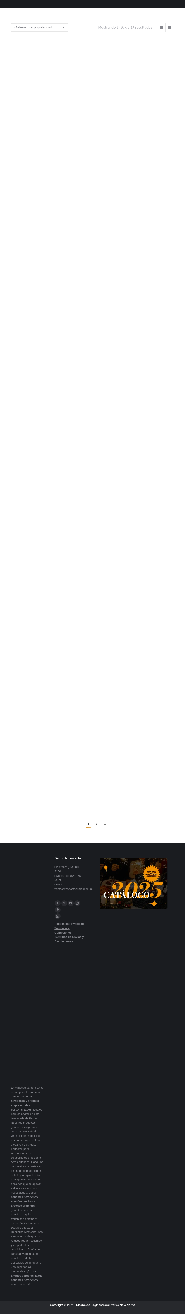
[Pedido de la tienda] (39, 27)
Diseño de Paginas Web (92, 1305)
